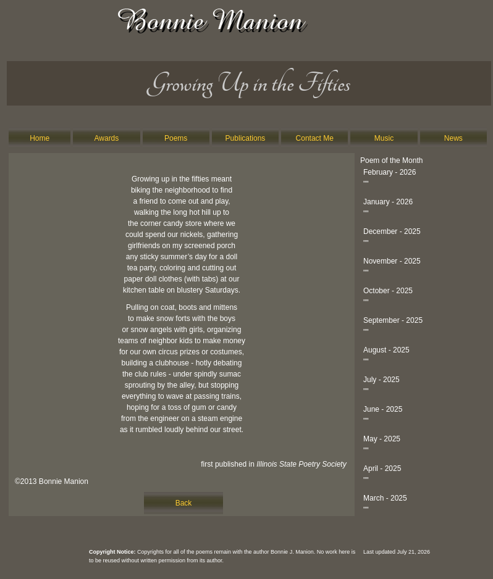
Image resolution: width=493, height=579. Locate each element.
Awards (107, 138)
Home (39, 138)
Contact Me (315, 138)
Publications (245, 138)
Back (183, 503)
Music (384, 138)
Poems (175, 138)
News (453, 138)
